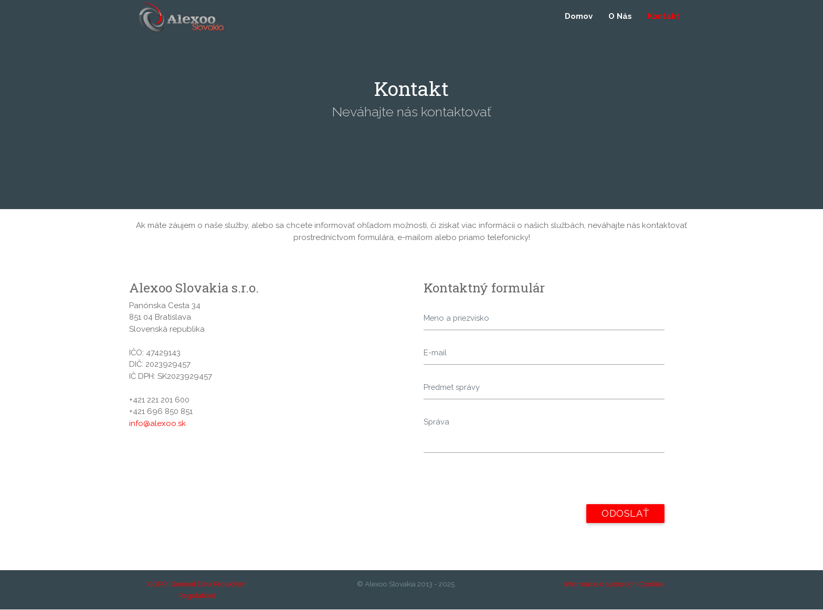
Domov (579, 16)
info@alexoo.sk (157, 423)
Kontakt (664, 16)
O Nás (620, 16)
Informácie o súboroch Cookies (614, 584)
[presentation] (503, 484)
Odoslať (625, 514)
